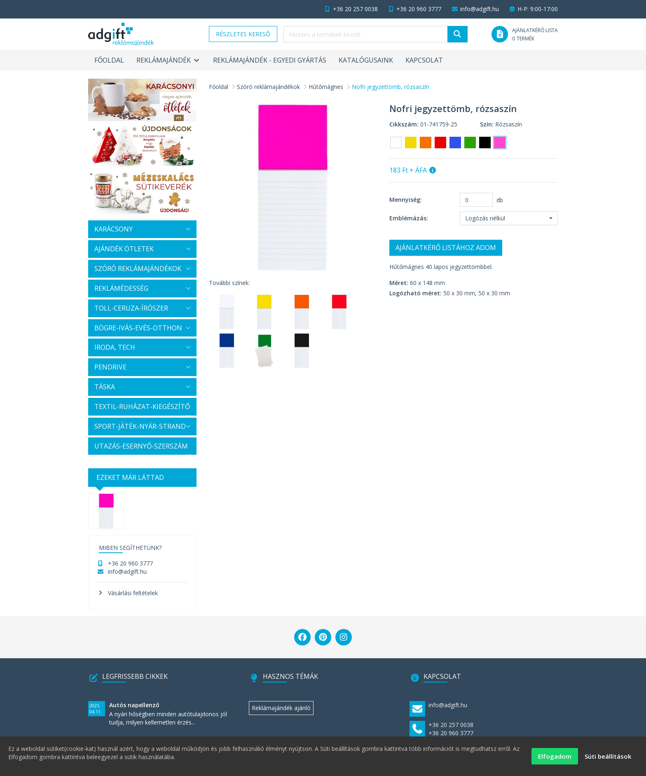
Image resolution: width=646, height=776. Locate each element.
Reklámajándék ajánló (281, 708)
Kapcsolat (424, 60)
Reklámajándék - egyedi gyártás (269, 60)
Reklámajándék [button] (168, 60)
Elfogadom (554, 758)
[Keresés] (457, 34)
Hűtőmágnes (326, 87)
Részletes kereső (243, 34)
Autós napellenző (134, 705)
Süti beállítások (608, 758)
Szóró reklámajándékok (268, 87)
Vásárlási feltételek (133, 593)
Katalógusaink (366, 60)
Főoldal (109, 60)
